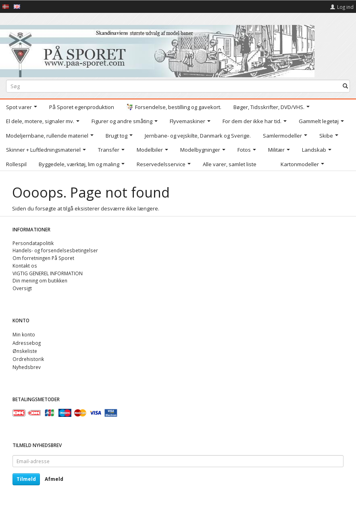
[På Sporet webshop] (157, 49)
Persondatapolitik (33, 243)
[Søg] (345, 86)
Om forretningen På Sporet (43, 258)
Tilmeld (26, 479)
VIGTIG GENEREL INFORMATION (47, 273)
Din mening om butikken (39, 280)
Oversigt (22, 288)
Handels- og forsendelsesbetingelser (55, 250)
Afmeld (54, 479)
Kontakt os (24, 265)
